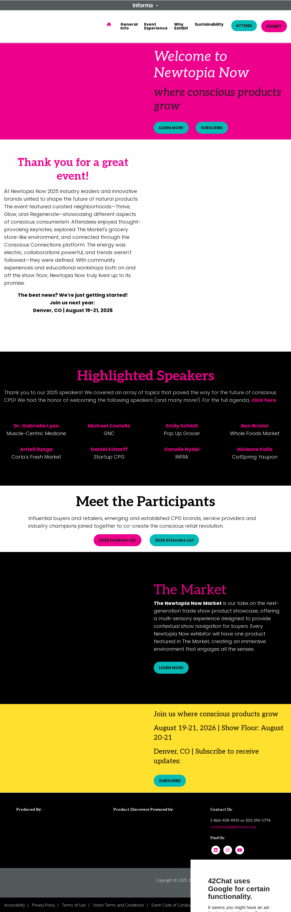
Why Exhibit (181, 26)
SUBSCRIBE (213, 127)
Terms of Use (74, 904)
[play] (218, 203)
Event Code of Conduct (172, 904)
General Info (129, 26)
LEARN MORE (171, 127)
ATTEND (244, 25)
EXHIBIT (274, 26)
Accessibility (14, 904)
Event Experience (156, 26)
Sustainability (209, 24)
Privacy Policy (43, 904)
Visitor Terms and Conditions (118, 904)
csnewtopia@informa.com (233, 826)
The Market (190, 589)
